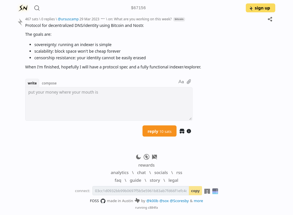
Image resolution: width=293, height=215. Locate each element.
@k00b (152, 200)
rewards (146, 165)
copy (195, 190)
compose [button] (49, 83)
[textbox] (109, 104)
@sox (164, 200)
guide (135, 180)
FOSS (98, 201)
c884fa (153, 207)
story (155, 180)
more (198, 200)
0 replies (48, 19)
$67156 (138, 8)
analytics (119, 172)
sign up (259, 8)
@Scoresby (179, 200)
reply (160, 131)
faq (118, 180)
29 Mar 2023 (89, 19)
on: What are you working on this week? (140, 19)
